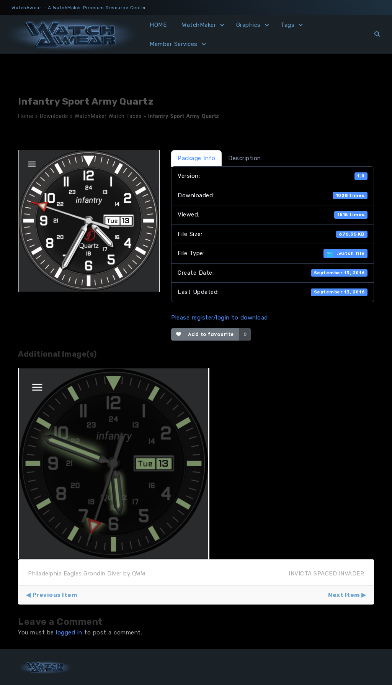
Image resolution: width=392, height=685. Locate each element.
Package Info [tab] (196, 158)
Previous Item (55, 595)
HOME (158, 24)
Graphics (248, 24)
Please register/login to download (219, 317)
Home (25, 116)
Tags (287, 24)
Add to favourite (205, 334)
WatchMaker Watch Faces (108, 116)
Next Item (344, 595)
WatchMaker (199, 24)
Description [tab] (244, 158)
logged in (69, 632)
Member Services (174, 44)
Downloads (54, 116)
